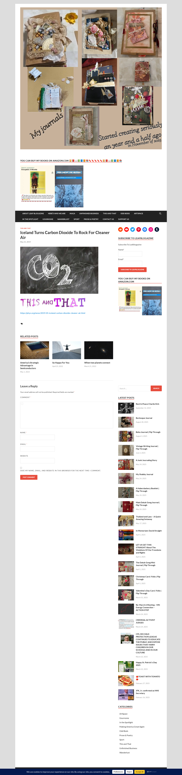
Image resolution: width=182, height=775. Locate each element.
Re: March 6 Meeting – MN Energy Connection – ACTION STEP (148, 607)
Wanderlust (63, 219)
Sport (76, 219)
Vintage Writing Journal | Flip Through (147, 447)
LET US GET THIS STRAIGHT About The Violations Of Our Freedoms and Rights (148, 549)
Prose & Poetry (91, 219)
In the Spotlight (30, 219)
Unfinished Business (89, 213)
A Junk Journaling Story (146, 460)
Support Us (123, 219)
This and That (109, 213)
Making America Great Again (131, 726)
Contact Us (108, 219)
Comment (25, 397)
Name (23, 433)
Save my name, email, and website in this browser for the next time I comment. (60, 471)
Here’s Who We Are (56, 213)
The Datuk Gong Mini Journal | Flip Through (145, 563)
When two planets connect (97, 362)
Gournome (48, 219)
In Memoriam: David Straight (149, 530)
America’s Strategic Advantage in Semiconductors (29, 365)
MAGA (72, 213)
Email (23, 444)
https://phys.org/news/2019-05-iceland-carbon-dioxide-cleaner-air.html (52, 313)
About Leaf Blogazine (33, 213)
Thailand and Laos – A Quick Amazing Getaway (148, 517)
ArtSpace (138, 213)
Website (24, 456)
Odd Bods (125, 213)
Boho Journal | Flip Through (148, 432)
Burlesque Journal (144, 418)
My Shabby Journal (144, 474)
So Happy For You (60, 362)
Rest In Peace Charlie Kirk (147, 404)
